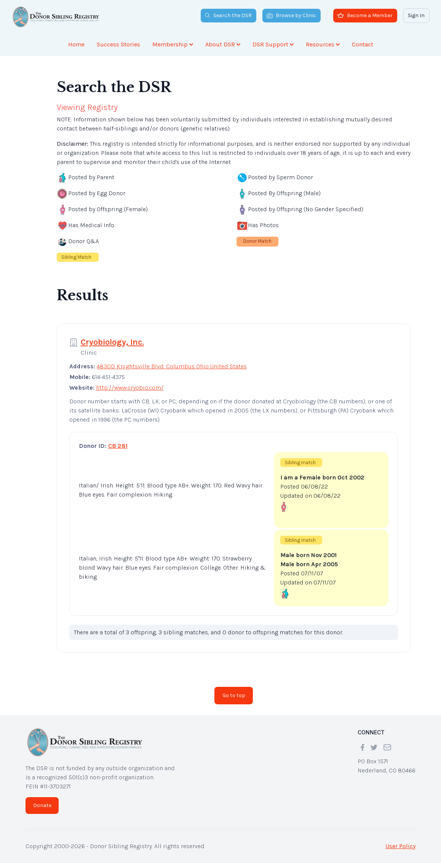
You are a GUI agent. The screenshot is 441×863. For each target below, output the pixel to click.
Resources (323, 44)
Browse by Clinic (291, 15)
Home (76, 44)
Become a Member (365, 15)
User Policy (400, 846)
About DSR (222, 44)
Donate (42, 805)
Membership (172, 44)
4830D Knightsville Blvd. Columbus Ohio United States (172, 366)
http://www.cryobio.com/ (130, 387)
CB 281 (118, 445)
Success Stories (118, 44)
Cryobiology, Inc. (112, 342)
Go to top (233, 695)
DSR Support (273, 44)
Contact (362, 44)
